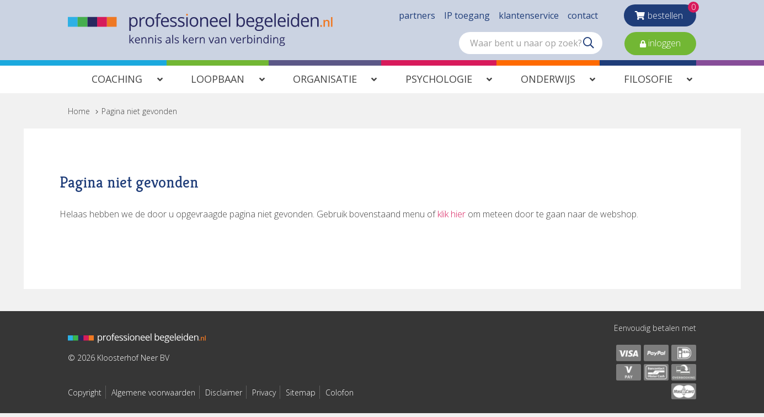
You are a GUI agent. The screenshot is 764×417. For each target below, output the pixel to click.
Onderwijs (548, 82)
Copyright (84, 396)
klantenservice (529, 16)
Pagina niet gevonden (139, 114)
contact (583, 16)
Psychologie (438, 82)
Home (79, 114)
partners (417, 16)
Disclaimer (223, 396)
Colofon (339, 396)
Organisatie (325, 82)
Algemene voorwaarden (153, 396)
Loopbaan (217, 82)
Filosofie (648, 82)
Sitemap (301, 396)
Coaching (117, 82)
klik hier (451, 217)
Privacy (264, 396)
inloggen (663, 44)
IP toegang (467, 16)
